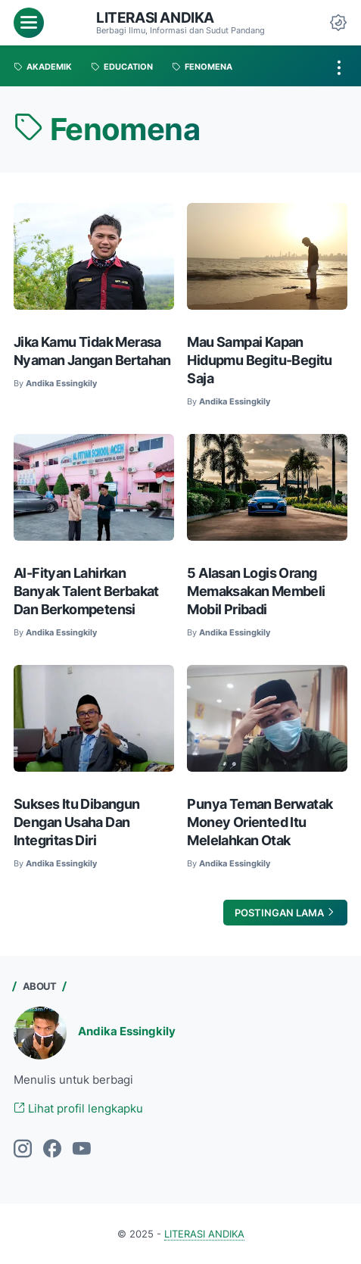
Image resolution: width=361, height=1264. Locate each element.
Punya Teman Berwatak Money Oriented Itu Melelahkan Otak (259, 822)
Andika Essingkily (127, 1031)
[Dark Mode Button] (338, 23)
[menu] (29, 23)
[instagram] (23, 1149)
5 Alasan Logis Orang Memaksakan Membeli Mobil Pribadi (256, 591)
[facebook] (52, 1149)
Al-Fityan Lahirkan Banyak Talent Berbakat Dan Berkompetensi (86, 591)
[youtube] (82, 1149)
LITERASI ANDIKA (155, 18)
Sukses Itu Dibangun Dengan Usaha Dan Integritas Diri (77, 822)
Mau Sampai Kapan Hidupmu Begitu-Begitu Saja (259, 360)
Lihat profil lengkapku (78, 1108)
